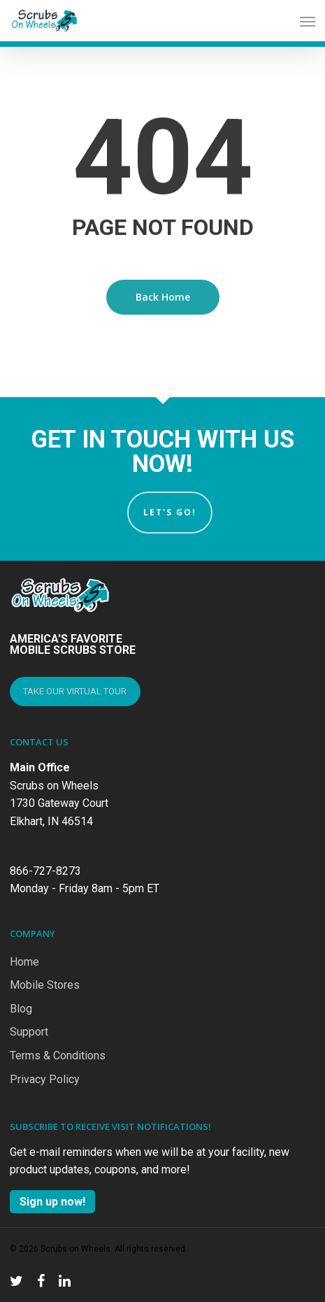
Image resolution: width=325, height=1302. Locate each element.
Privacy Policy (45, 1079)
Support (29, 1031)
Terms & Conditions (58, 1055)
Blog (21, 1008)
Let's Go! (169, 512)
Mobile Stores (45, 985)
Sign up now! (52, 1201)
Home (24, 961)
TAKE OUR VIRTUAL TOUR (75, 691)
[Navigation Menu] (307, 21)
